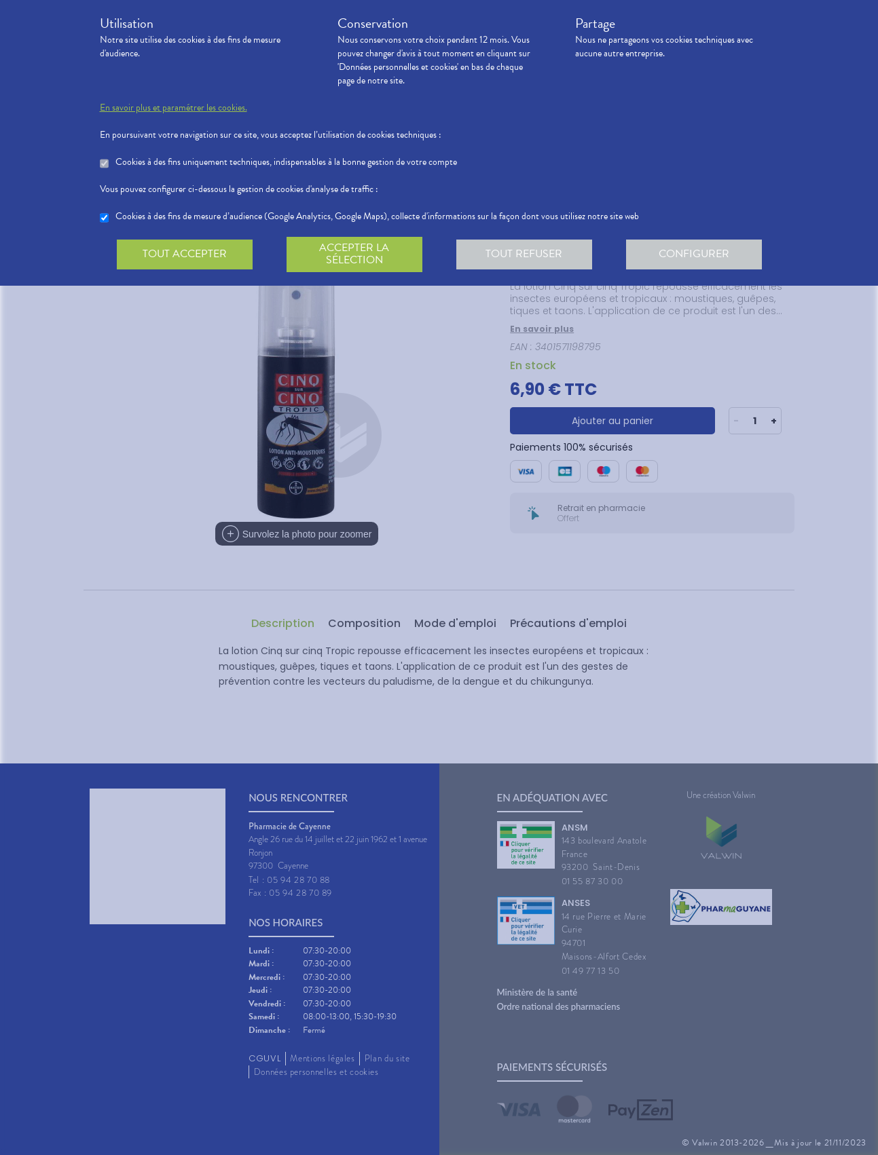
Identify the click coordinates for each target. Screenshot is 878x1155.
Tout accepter (185, 254)
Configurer (694, 254)
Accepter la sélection (354, 254)
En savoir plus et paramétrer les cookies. (173, 108)
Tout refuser (524, 254)
